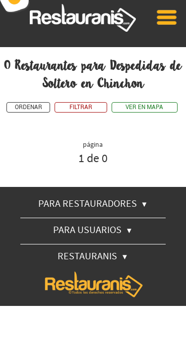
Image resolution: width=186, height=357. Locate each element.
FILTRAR (80, 107)
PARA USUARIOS (93, 229)
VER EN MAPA (144, 107)
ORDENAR (28, 107)
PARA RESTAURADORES (93, 203)
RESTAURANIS (93, 255)
